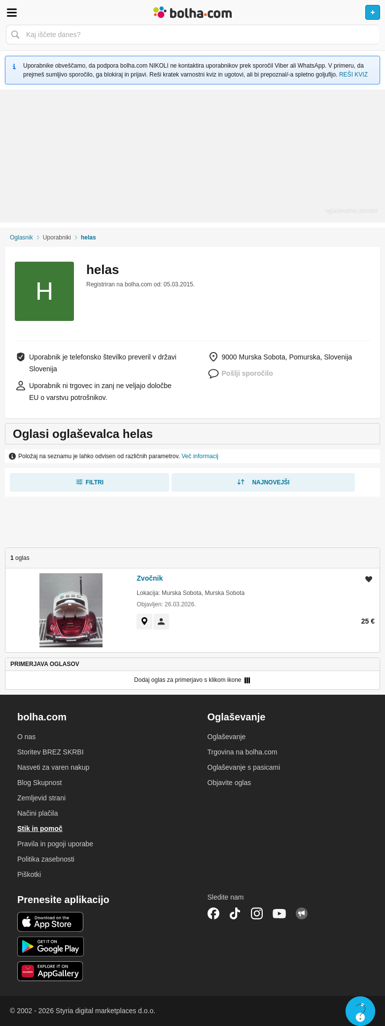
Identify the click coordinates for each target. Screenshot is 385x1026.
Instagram (257, 913)
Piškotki (29, 874)
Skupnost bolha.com (302, 913)
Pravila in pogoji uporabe (55, 844)
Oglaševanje (227, 737)
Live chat (360, 1011)
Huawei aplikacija (50, 971)
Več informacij (199, 456)
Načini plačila (37, 813)
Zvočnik (150, 578)
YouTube (279, 913)
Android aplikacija (50, 946)
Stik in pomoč (40, 828)
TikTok (235, 913)
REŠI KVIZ (353, 74)
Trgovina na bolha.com (243, 752)
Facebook (213, 913)
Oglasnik (21, 237)
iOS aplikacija (50, 922)
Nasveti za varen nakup (53, 767)
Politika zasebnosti (45, 859)
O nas (26, 737)
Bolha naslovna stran (192, 12)
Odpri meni (12, 12)
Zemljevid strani (41, 798)
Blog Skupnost (39, 783)
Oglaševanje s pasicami (244, 767)
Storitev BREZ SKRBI (50, 752)
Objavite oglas (229, 783)
